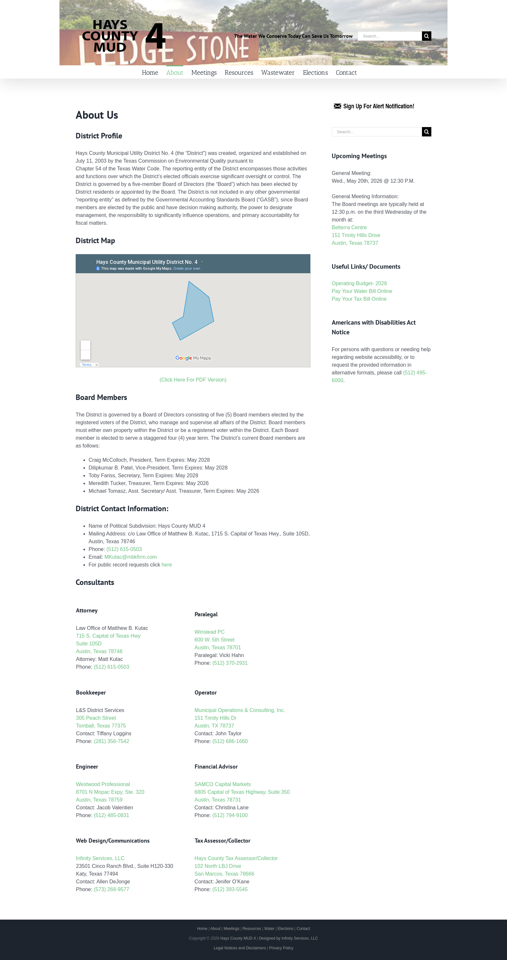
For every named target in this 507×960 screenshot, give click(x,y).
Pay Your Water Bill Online (362, 291)
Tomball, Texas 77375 (101, 725)
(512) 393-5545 (230, 889)
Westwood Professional (103, 784)
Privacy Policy (281, 948)
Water (269, 928)
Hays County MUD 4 (237, 938)
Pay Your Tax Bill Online (359, 299)
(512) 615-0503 (124, 549)
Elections (286, 928)
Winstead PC (210, 632)
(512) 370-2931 (230, 663)
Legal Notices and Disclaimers (240, 948)
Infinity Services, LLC (100, 858)
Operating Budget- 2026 (359, 283)
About (215, 928)
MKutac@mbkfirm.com (130, 557)
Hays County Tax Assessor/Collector (236, 858)
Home (202, 928)
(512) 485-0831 (111, 815)
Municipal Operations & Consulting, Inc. (240, 710)
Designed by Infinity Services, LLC (288, 938)
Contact (303, 928)
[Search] (426, 36)
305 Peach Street (96, 718)
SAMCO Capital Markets (223, 784)
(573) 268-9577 (111, 889)
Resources (252, 928)
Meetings (232, 928)
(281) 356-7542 (111, 741)
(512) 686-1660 (230, 741)
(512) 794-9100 (230, 815)
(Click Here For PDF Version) (192, 380)
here (167, 564)
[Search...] (390, 36)
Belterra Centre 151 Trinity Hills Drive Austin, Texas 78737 (356, 235)
